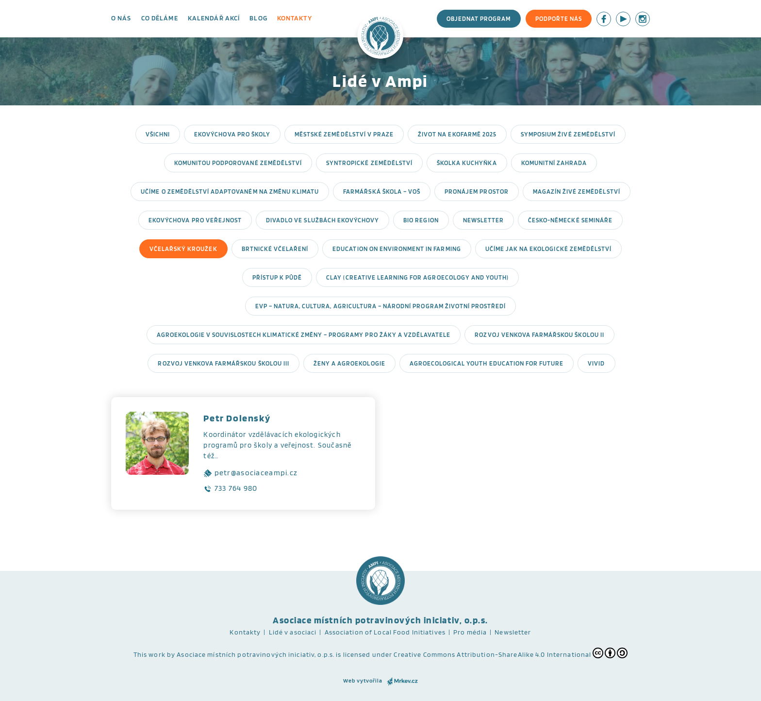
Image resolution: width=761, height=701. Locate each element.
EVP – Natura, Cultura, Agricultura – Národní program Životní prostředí (380, 306)
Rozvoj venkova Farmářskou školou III (223, 363)
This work (149, 654)
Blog (258, 18)
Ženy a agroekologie (349, 363)
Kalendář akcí (214, 18)
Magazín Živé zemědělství (576, 191)
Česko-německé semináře (570, 220)
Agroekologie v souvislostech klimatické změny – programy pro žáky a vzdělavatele (303, 334)
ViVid (596, 363)
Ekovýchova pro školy (232, 134)
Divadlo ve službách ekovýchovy (322, 220)
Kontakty (294, 18)
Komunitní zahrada (554, 163)
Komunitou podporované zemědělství (238, 163)
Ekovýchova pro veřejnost (195, 220)
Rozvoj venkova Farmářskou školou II (539, 334)
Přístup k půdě (277, 277)
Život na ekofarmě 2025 (457, 134)
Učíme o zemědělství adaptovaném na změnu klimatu (230, 191)
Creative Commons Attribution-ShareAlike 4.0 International (511, 653)
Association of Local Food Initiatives (385, 632)
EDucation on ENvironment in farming (396, 248)
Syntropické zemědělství (369, 163)
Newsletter (483, 220)
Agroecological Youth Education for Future (487, 363)
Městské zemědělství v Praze (344, 134)
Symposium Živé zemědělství (568, 134)
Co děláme (159, 18)
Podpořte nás (558, 18)
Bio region (420, 220)
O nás (121, 18)
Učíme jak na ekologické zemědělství (548, 248)
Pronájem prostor (477, 191)
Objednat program (479, 18)
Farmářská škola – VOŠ (381, 191)
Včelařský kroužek (183, 248)
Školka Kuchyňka (467, 163)
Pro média (470, 632)
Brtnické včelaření (275, 248)
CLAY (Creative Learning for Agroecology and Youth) (417, 277)
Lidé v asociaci (293, 632)
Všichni (158, 134)
